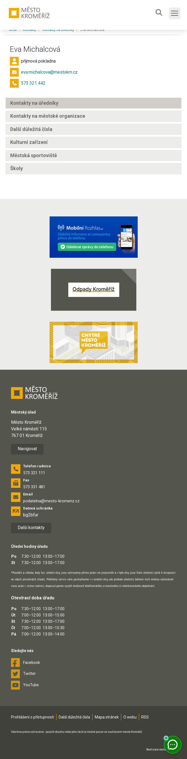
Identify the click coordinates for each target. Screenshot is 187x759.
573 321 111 (34, 472)
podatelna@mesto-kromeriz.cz (51, 500)
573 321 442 (33, 83)
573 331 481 (34, 486)
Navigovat (27, 448)
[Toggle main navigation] (174, 13)
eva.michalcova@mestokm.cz (49, 72)
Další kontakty (31, 527)
